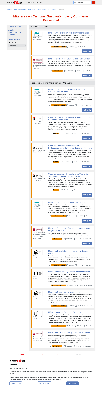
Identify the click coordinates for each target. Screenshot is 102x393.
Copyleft (63, 364)
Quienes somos (35, 358)
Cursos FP (49, 360)
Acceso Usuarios (35, 364)
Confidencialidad (65, 358)
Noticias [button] (30, 2)
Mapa (32, 355)
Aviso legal (64, 361)
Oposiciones (49, 371)
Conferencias (49, 363)
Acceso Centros (35, 367)
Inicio (25, 2)
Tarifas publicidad (35, 361)
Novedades (38, 2)
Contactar (63, 355)
